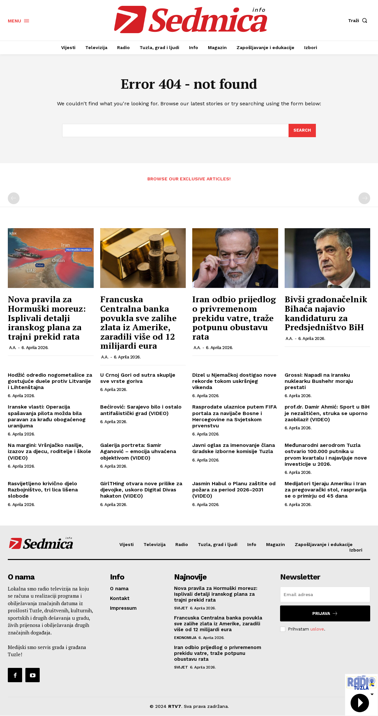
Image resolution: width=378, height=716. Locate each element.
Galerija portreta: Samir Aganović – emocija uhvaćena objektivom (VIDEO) (138, 451)
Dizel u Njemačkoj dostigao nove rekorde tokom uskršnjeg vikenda (234, 381)
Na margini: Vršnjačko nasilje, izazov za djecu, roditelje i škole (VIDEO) (49, 451)
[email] (325, 595)
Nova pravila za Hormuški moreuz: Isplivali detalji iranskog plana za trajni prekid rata (47, 318)
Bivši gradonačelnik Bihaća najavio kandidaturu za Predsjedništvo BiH (326, 313)
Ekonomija (185, 638)
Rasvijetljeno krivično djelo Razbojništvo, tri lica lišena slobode (43, 490)
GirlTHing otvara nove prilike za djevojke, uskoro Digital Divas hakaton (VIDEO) (141, 490)
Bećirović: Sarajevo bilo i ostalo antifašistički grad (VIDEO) (141, 410)
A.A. (12, 347)
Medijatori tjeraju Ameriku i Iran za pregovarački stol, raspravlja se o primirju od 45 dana (325, 490)
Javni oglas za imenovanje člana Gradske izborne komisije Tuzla (233, 448)
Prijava (325, 614)
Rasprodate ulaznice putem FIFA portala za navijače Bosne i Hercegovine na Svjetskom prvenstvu (234, 416)
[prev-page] (14, 198)
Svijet (181, 608)
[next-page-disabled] (364, 198)
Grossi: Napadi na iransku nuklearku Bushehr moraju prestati (319, 381)
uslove (317, 629)
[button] (359, 20)
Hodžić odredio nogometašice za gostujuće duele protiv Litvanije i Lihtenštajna (50, 381)
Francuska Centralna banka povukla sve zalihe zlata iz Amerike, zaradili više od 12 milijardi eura (138, 322)
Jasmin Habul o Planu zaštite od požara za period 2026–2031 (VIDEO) (234, 490)
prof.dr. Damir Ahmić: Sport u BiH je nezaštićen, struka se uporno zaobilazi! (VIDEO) (327, 413)
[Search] (302, 130)
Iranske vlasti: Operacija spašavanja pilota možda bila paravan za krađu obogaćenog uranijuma (47, 416)
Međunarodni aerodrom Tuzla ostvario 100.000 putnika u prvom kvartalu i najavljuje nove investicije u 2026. (326, 454)
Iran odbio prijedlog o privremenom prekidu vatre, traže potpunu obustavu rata (234, 318)
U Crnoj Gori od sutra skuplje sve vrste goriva (137, 378)
